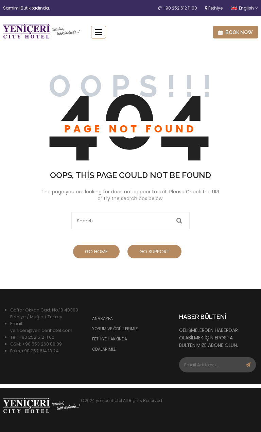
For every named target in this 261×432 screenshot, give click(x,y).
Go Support (154, 251)
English (242, 8)
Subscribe (248, 364)
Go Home (96, 251)
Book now (235, 32)
